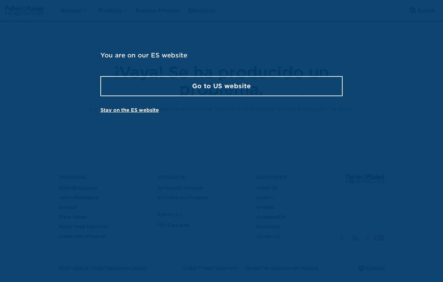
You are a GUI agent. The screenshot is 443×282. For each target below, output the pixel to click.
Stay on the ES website (129, 110)
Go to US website (221, 86)
